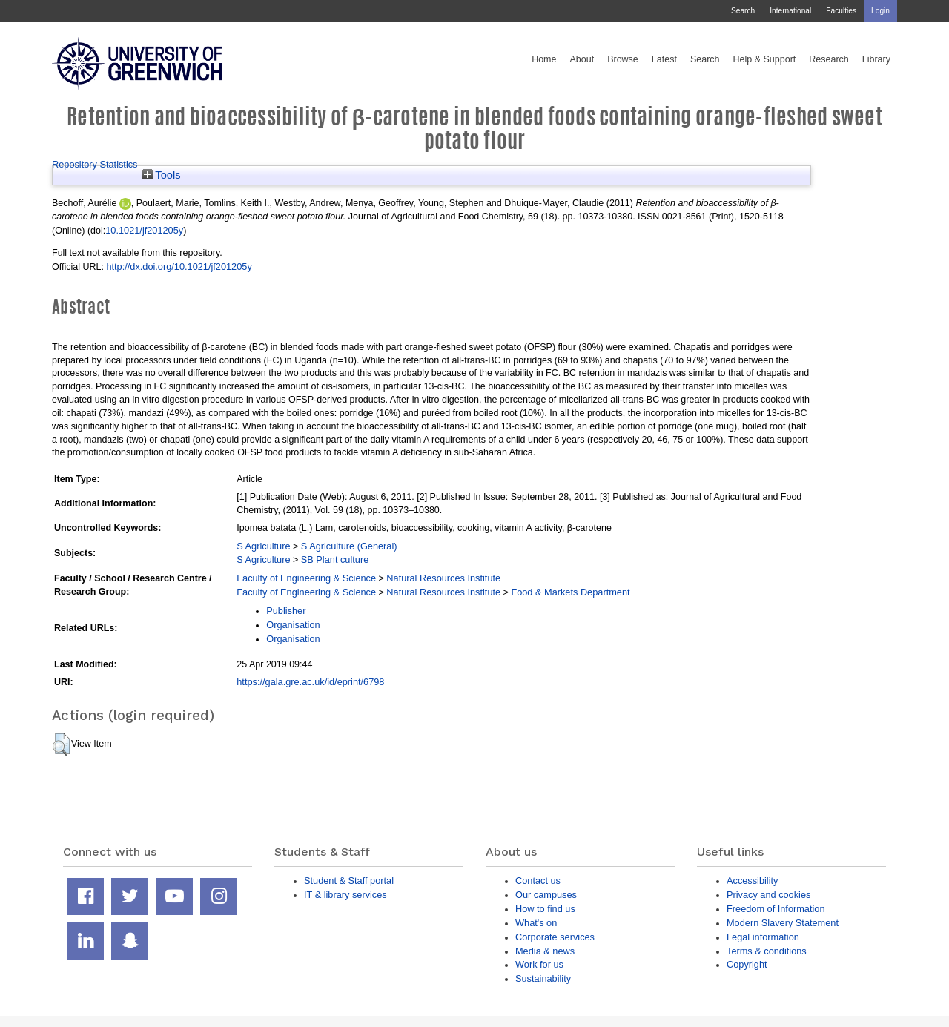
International (790, 11)
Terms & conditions (767, 951)
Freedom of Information (776, 908)
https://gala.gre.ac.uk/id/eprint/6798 (310, 681)
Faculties (841, 11)
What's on (536, 922)
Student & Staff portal (349, 880)
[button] (61, 744)
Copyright (747, 964)
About (581, 59)
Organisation (293, 624)
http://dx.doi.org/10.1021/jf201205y (178, 266)
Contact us (538, 880)
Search (743, 11)
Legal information (763, 936)
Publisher (285, 610)
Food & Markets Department (570, 592)
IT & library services (345, 894)
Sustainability (543, 978)
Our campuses (546, 894)
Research (829, 59)
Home (544, 59)
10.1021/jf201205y (144, 230)
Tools (161, 175)
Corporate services (555, 936)
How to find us (545, 908)
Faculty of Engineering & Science (306, 578)
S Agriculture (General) (349, 546)
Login (880, 11)
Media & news (545, 951)
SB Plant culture (334, 559)
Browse (622, 59)
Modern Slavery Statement (783, 922)
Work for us (539, 964)
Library (876, 59)
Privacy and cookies (768, 894)
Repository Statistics (95, 164)
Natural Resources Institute (443, 578)
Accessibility (752, 880)
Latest (664, 59)
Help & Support (764, 59)
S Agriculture (263, 546)
